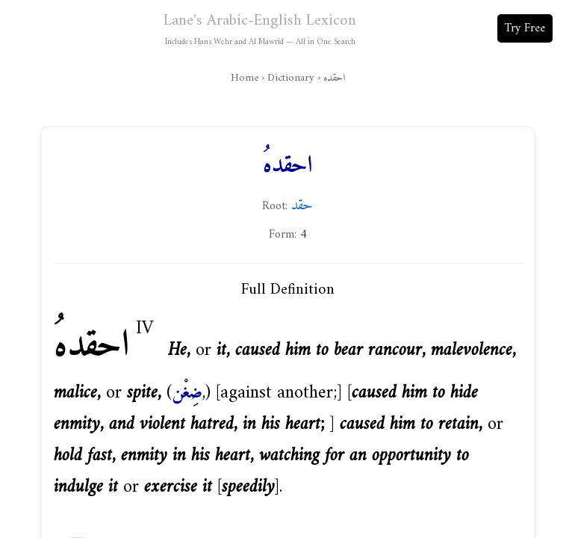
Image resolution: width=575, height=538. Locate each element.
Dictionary (290, 78)
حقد (302, 205)
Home (244, 78)
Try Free (525, 28)
